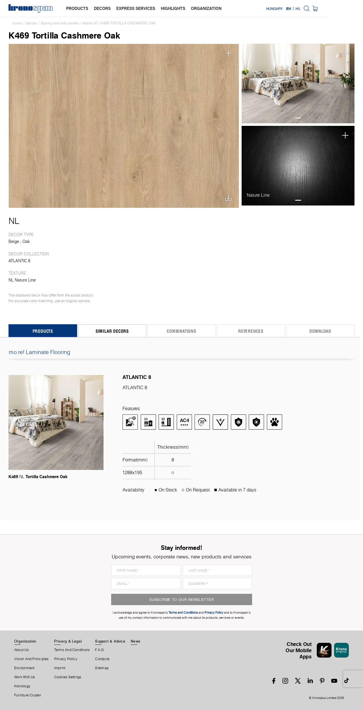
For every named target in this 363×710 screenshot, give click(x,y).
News (135, 641)
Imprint (60, 668)
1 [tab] (298, 200)
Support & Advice (110, 641)
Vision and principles (31, 659)
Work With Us (24, 677)
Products (43, 331)
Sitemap (102, 668)
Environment (24, 668)
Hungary (311, 8)
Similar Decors (112, 331)
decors (102, 8)
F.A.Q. (100, 650)
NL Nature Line (22, 280)
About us (21, 650)
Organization (25, 641)
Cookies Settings (67, 677)
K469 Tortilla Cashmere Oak (128, 23)
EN (325, 8)
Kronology (22, 686)
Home (17, 23)
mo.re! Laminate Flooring (181, 352)
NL (14, 221)
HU (334, 8)
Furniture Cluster (27, 695)
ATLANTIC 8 (89, 23)
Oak (26, 241)
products (77, 8)
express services (135, 8)
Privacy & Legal (68, 641)
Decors (31, 23)
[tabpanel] (298, 84)
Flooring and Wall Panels (59, 23)
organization (206, 8)
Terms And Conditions (72, 650)
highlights (173, 8)
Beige (14, 241)
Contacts (102, 659)
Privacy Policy (65, 659)
